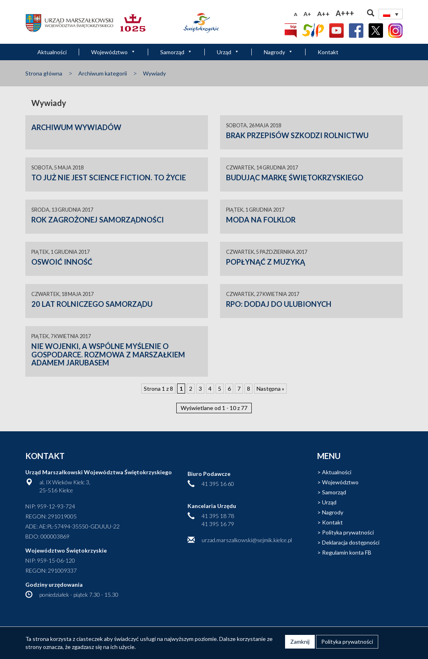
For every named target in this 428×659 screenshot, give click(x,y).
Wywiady (154, 73)
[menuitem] (391, 14)
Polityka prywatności (348, 532)
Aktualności (52, 52)
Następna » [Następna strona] (270, 388)
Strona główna (43, 73)
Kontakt (328, 52)
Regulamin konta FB (346, 552)
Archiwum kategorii (102, 73)
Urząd (228, 52)
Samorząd (176, 52)
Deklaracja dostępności (350, 542)
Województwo (113, 52)
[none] (391, 14)
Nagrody (278, 52)
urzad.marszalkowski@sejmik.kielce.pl (247, 540)
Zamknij (300, 641)
